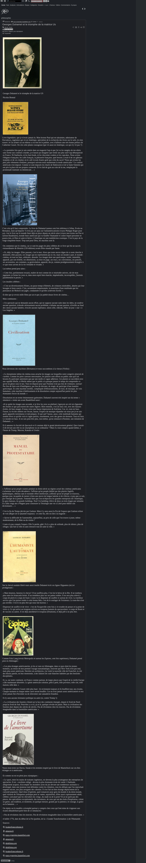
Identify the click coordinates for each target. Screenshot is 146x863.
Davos (6, 31)
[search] (14, 1)
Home (3, 5)
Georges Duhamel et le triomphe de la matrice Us (29, 24)
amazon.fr (9, 831)
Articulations (20, 5)
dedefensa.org (11, 843)
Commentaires (65, 5)
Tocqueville (7, 33)
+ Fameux (52, 5)
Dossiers (40, 5)
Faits (7, 5)
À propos (74, 5)
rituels (10, 27)
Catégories (33, 5)
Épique (27, 5)
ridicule (6, 27)
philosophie (6, 18)
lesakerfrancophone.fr (14, 827)
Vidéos (58, 5)
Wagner (11, 31)
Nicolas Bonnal (8, 29)
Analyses (13, 5)
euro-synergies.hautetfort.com (22, 22)
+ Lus (46, 5)
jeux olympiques (18, 31)
